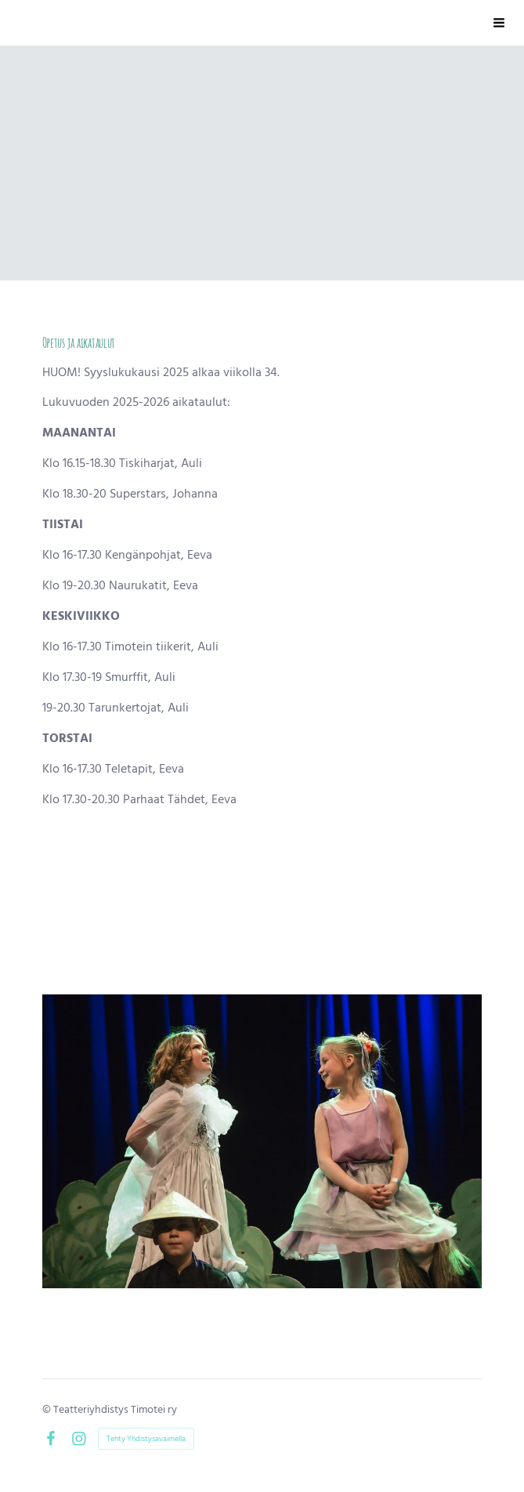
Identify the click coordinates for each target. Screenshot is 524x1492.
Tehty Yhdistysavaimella (146, 1438)
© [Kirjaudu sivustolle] (47, 1410)
